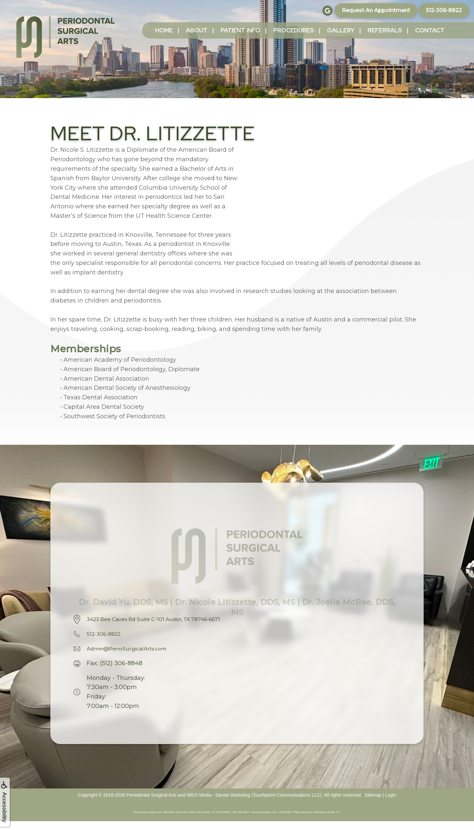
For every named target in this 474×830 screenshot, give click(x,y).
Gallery (341, 30)
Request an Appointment (376, 10)
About (197, 30)
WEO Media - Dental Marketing (218, 803)
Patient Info (240, 30)
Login (390, 803)
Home (164, 30)
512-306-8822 (444, 10)
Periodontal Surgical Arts (151, 803)
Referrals (385, 30)
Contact (430, 30)
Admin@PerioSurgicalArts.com (132, 657)
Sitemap (373, 803)
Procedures (293, 30)
